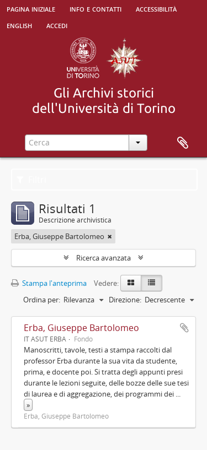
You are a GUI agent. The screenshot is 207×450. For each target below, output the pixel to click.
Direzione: (125, 300)
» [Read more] (28, 405)
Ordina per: (41, 300)
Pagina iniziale (31, 8)
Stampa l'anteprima (49, 283)
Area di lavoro (183, 143)
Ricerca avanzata (103, 258)
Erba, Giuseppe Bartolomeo (81, 328)
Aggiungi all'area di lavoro (184, 327)
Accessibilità (156, 8)
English (19, 25)
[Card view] (130, 283)
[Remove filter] (110, 236)
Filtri (31, 180)
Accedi (56, 25)
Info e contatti (95, 8)
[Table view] (151, 283)
